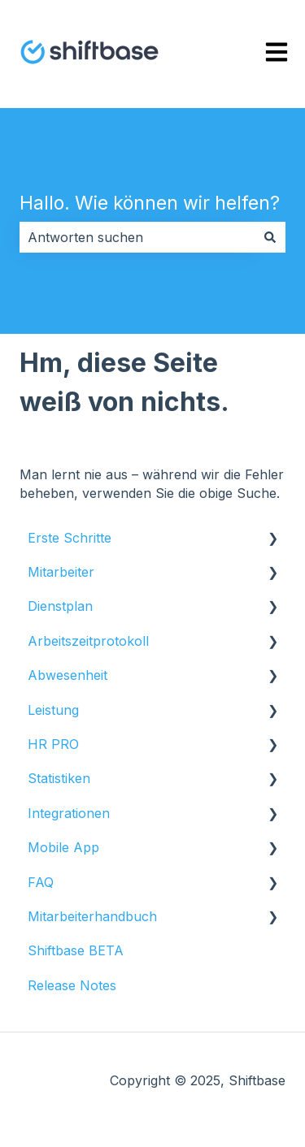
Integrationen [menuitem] (69, 813)
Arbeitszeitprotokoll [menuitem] (88, 641)
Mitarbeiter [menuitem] (61, 572)
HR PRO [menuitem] (53, 744)
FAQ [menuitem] (41, 882)
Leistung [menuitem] (53, 710)
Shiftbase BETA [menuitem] (76, 950)
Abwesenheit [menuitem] (67, 675)
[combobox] (137, 237)
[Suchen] (270, 237)
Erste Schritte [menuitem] (69, 538)
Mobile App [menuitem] (63, 847)
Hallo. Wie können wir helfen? (150, 203)
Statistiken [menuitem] (59, 778)
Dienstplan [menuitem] (60, 606)
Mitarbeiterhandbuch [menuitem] (92, 916)
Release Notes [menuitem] (72, 985)
